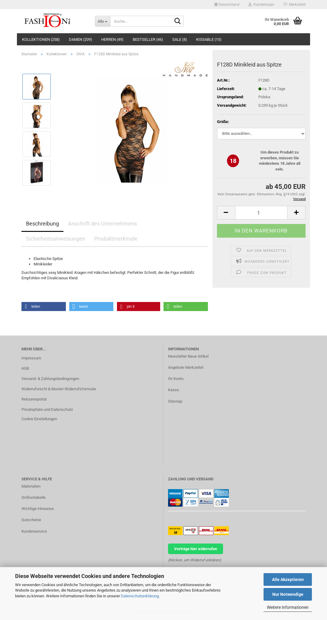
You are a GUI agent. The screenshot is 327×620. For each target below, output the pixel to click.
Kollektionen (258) (41, 39)
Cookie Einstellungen (39, 419)
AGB (25, 368)
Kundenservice (34, 531)
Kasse (173, 390)
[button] (227, 4)
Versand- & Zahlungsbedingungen (50, 378)
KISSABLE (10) (209, 39)
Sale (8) (179, 39)
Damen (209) (80, 39)
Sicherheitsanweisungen (55, 238)
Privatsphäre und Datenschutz (47, 409)
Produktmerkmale (116, 238)
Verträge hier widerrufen (195, 549)
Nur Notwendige (287, 594)
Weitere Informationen (288, 607)
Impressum (31, 358)
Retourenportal (34, 399)
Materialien (30, 486)
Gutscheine (31, 520)
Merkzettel (294, 4)
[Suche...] (102, 21)
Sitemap (175, 401)
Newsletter (177, 356)
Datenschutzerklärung (140, 596)
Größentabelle (33, 497)
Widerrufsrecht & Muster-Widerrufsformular (58, 389)
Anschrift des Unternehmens (102, 223)
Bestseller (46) (148, 39)
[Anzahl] (261, 212)
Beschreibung (42, 223)
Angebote (176, 367)
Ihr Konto (175, 378)
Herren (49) (112, 39)
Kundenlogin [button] (261, 4)
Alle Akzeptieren (288, 579)
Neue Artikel (198, 356)
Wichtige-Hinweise (37, 508)
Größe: (223, 121)
